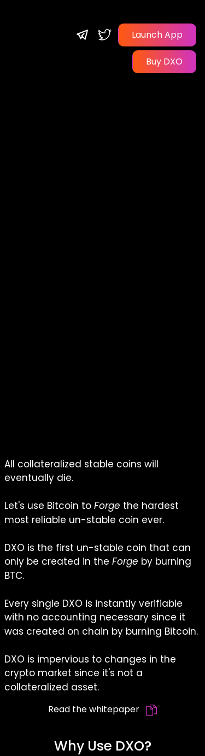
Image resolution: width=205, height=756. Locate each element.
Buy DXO (164, 61)
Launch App (157, 34)
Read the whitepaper (102, 709)
